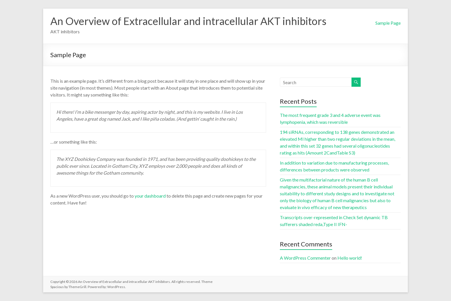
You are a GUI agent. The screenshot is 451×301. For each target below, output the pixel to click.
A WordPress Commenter (305, 258)
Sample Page (388, 23)
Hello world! (349, 258)
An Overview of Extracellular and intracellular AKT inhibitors (188, 21)
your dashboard (150, 195)
